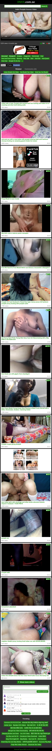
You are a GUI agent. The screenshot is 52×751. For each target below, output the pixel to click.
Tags (20, 749)
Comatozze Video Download (28, 736)
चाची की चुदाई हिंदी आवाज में (30, 741)
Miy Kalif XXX (31, 725)
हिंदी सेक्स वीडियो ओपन (17, 728)
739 (42, 43)
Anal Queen (45, 58)
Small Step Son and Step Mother (11, 741)
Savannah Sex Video (34, 744)
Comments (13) (31, 69)
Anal (42, 56)
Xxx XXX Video (25, 733)
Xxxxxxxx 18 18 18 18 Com (12, 722)
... (22, 61)
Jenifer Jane (8, 725)
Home (16, 749)
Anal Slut (37, 58)
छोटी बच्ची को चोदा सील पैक (36, 730)
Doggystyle (27, 56)
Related (18, 69)
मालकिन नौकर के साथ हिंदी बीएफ (32, 728)
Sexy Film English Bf (12, 739)
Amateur (19, 56)
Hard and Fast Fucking (8, 58)
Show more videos (26, 682)
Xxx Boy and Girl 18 (12, 736)
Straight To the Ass (14, 61)
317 (48, 43)
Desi (32, 58)
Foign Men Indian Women (19, 744)
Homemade (35, 56)
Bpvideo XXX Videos (19, 725)
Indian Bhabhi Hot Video (11, 72)
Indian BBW (42, 736)
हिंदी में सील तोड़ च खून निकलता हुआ (40, 733)
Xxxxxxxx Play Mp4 (45, 741)
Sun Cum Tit (32, 739)
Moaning (19, 58)
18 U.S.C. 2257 (33, 749)
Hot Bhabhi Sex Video (26, 72)
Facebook (16, 65)
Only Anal (4, 61)
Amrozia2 (4, 56)
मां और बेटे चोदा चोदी (42, 725)
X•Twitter (9, 65)
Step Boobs (23, 739)
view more (26, 713)
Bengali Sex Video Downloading (18, 730)
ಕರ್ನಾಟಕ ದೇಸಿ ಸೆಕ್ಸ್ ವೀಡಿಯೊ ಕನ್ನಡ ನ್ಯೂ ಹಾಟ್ (35, 722)
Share (3, 65)
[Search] (22, 6)
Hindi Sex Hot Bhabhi (41, 72)
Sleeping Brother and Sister (10, 733)
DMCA (25, 749)
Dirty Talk (26, 58)
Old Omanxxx (42, 739)
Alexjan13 (12, 56)
